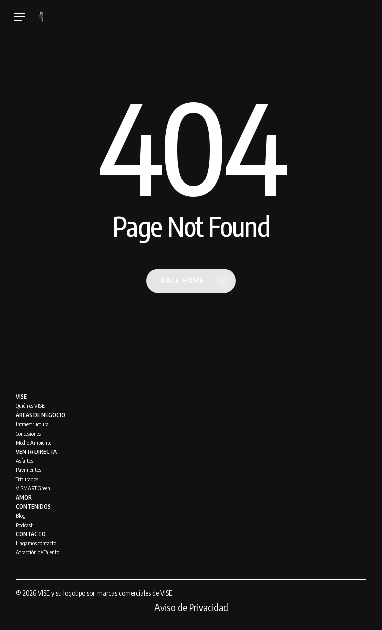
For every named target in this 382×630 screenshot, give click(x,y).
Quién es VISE (30, 405)
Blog (21, 515)
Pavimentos (28, 469)
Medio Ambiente (33, 442)
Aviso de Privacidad (191, 607)
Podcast (24, 525)
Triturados (27, 479)
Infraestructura (32, 424)
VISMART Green (33, 488)
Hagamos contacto (36, 543)
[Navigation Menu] (19, 17)
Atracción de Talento (37, 552)
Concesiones (28, 433)
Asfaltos (24, 460)
